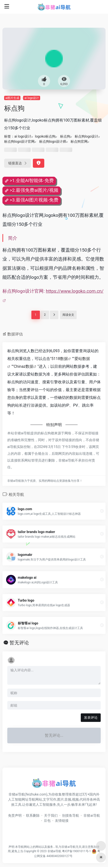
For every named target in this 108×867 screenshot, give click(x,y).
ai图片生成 (12, 98)
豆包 (47, 821)
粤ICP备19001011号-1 (76, 851)
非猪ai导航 (91, 815)
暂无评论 (19, 643)
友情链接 (62, 821)
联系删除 (33, 815)
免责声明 (15, 815)
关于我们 (51, 815)
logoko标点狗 (45, 136)
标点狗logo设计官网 (19, 141)
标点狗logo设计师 (52, 141)
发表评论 (91, 717)
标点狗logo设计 (86, 136)
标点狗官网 (79, 141)
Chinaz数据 (23, 366)
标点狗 (65, 136)
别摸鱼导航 (70, 815)
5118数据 (59, 358)
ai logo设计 (31, 98)
